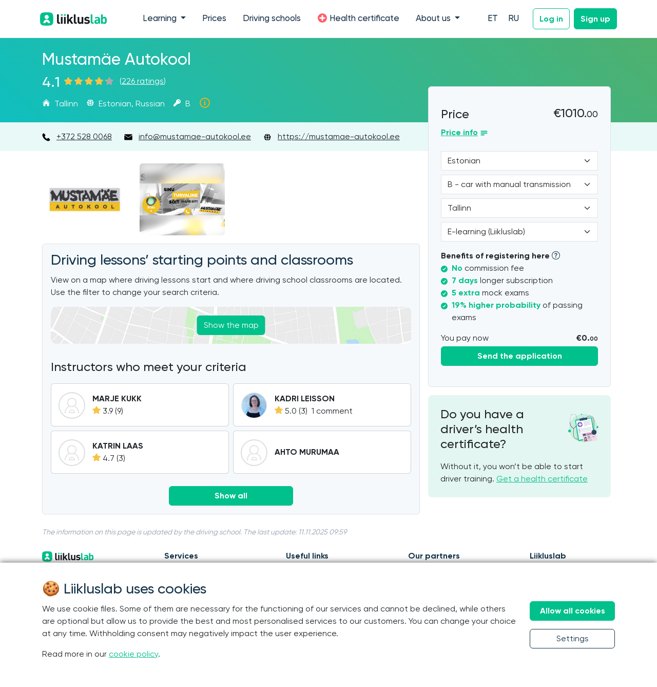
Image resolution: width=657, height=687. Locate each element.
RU (513, 18)
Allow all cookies (572, 611)
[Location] (519, 208)
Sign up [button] (595, 19)
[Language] (519, 161)
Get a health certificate (542, 479)
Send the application (519, 356)
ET (493, 18)
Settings (572, 638)
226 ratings (143, 81)
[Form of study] (519, 232)
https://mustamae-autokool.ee (339, 136)
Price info (459, 132)
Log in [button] (551, 19)
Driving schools (272, 18)
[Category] (519, 184)
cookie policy (133, 654)
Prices (214, 18)
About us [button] (434, 18)
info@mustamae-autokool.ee (195, 136)
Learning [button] (161, 18)
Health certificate (358, 18)
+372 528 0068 (84, 136)
